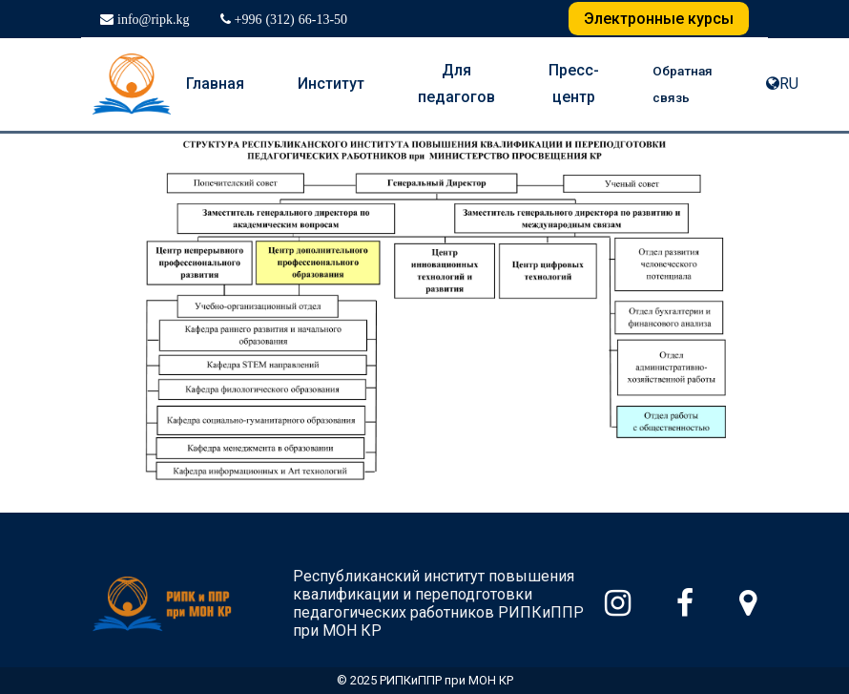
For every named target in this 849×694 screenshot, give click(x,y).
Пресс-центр (574, 83)
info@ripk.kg (152, 19)
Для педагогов (456, 83)
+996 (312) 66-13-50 (289, 19)
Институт (331, 83)
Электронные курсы (659, 19)
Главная (215, 83)
